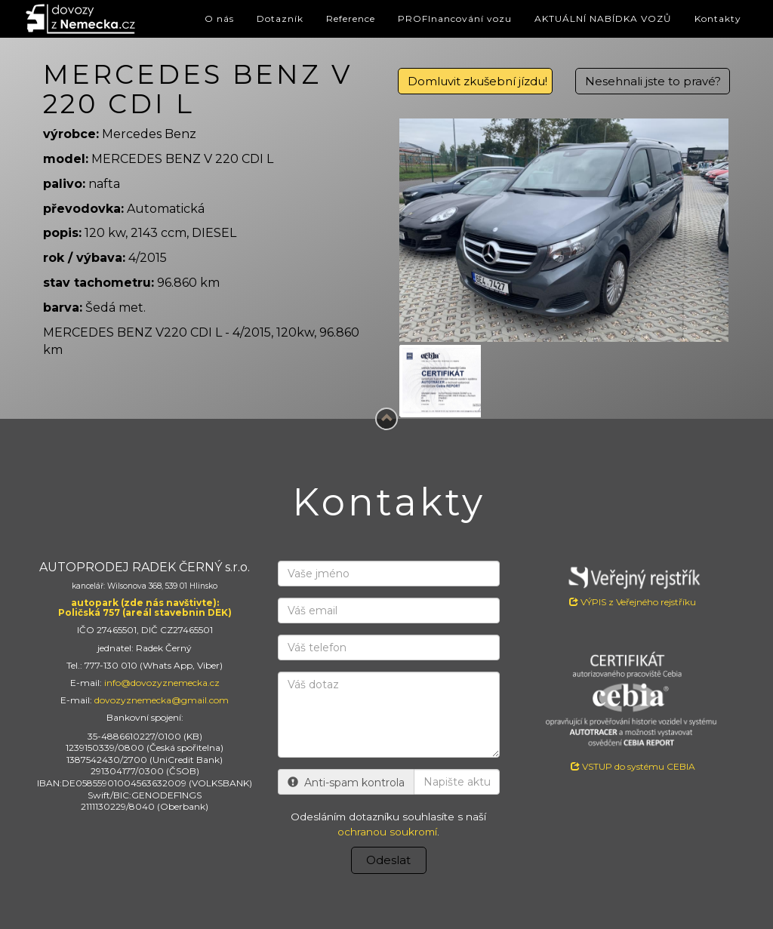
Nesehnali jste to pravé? (653, 81)
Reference (350, 18)
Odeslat (388, 860)
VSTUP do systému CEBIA (633, 766)
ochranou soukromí (387, 832)
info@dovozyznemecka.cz (162, 682)
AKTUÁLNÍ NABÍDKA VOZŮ (603, 18)
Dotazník (280, 18)
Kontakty (717, 18)
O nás (219, 18)
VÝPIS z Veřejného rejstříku (633, 584)
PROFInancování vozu (455, 18)
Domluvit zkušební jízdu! (477, 81)
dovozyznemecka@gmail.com (161, 700)
